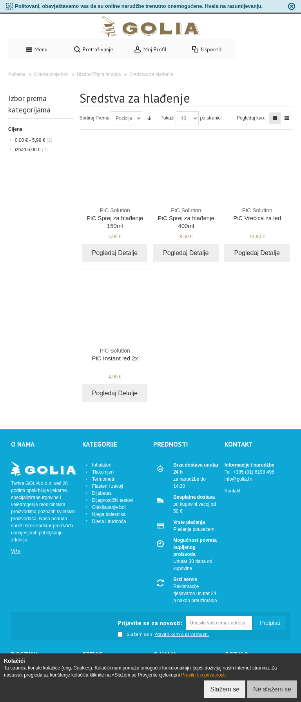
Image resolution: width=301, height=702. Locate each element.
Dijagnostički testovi (112, 500)
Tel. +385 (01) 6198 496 (249, 472)
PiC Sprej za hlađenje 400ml (185, 217)
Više (16, 551)
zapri (291, 6)
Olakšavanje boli (109, 507)
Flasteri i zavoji (107, 486)
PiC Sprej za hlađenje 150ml (115, 217)
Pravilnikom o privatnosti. (181, 634)
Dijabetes (102, 493)
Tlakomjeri (103, 472)
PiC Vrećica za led (257, 213)
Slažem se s (135, 634)
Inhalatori (101, 465)
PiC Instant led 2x (115, 354)
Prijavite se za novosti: (150, 623)
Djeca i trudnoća (109, 521)
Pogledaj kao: (251, 118)
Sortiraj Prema (95, 118)
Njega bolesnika (108, 514)
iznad (31, 149)
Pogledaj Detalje (115, 253)
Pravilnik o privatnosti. (204, 675)
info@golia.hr (238, 479)
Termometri (104, 479)
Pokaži (167, 118)
